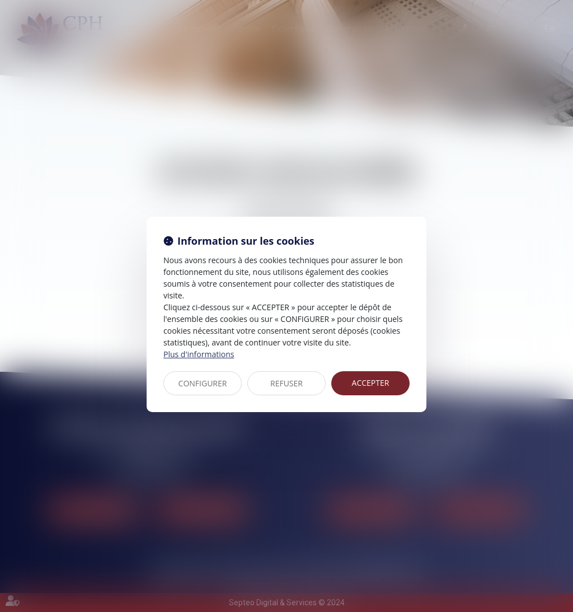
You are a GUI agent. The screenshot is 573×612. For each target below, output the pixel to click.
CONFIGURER (203, 383)
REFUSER (286, 383)
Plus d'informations (198, 354)
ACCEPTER (370, 382)
